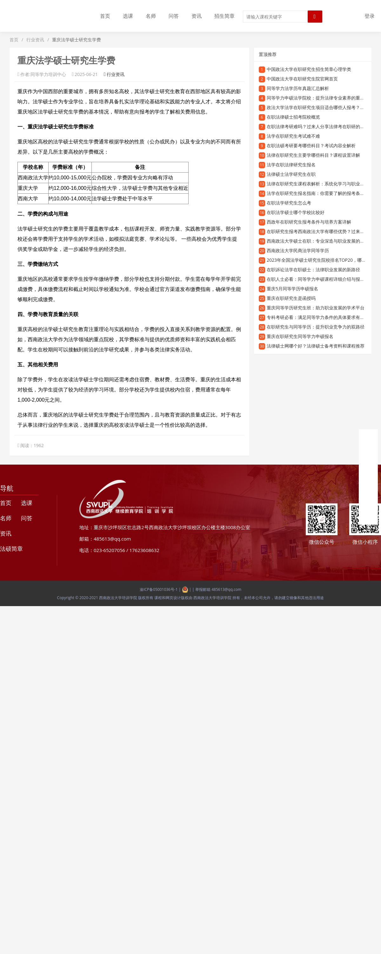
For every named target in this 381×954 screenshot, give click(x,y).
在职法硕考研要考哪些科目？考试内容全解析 (311, 145)
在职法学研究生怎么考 (289, 203)
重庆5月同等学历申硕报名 (292, 289)
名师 (151, 15)
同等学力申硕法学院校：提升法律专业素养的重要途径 (320, 98)
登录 (369, 15)
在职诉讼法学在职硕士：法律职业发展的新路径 (313, 269)
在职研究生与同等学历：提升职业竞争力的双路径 (315, 327)
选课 (128, 15)
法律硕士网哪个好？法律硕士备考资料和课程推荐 (315, 346)
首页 (105, 15)
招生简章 (224, 15)
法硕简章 (11, 548)
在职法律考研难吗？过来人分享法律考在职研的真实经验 (322, 126)
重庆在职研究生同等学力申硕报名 (300, 336)
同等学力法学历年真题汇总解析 (298, 88)
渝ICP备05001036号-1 (159, 589)
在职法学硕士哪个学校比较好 (295, 212)
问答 (174, 15)
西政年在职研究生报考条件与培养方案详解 (309, 222)
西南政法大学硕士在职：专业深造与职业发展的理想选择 (322, 241)
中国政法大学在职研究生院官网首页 (302, 79)
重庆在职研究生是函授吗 (291, 298)
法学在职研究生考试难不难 (293, 136)
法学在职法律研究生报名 (291, 165)
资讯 (196, 15)
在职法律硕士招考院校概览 (293, 117)
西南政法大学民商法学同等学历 (298, 250)
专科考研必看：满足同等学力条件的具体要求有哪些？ (320, 317)
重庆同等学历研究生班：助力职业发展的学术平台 (315, 308)
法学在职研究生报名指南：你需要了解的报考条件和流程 (322, 193)
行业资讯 (35, 40)
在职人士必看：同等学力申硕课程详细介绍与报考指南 (320, 279)
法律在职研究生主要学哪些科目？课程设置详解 (313, 155)
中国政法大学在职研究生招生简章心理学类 (309, 69)
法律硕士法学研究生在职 (291, 174)
